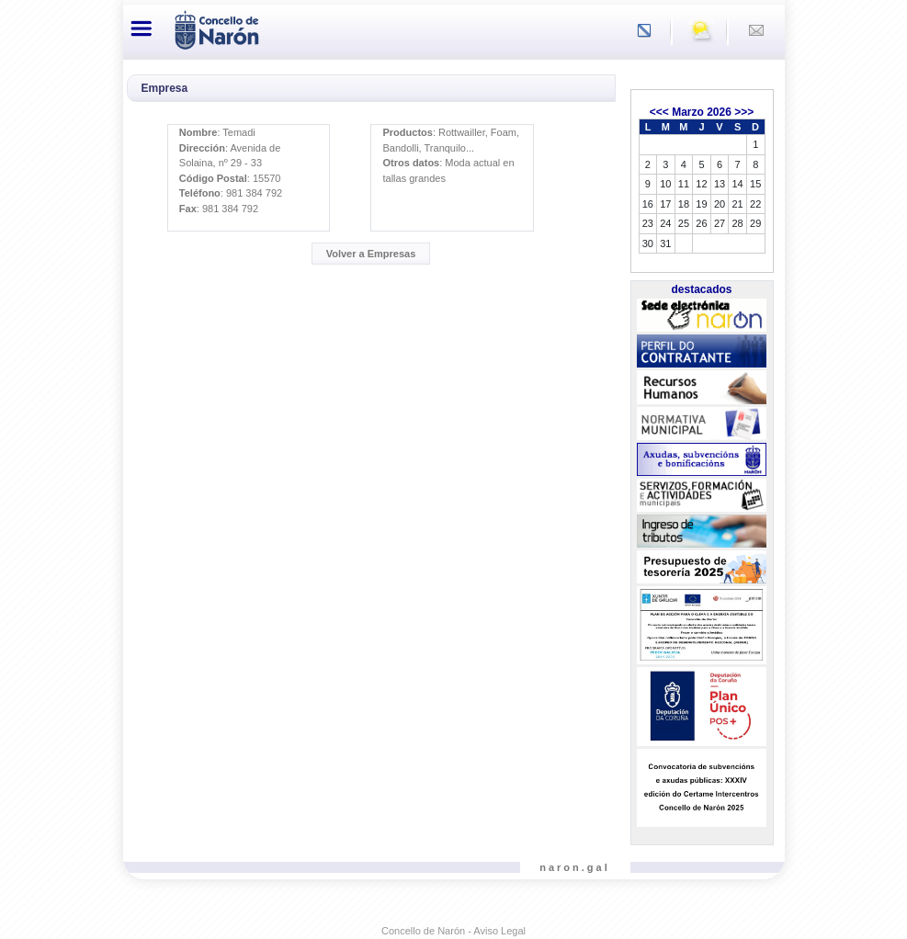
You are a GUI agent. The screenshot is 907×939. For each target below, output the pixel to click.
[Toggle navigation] (142, 28)
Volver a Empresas (371, 253)
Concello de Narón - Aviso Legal (453, 930)
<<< (659, 112)
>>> (744, 112)
